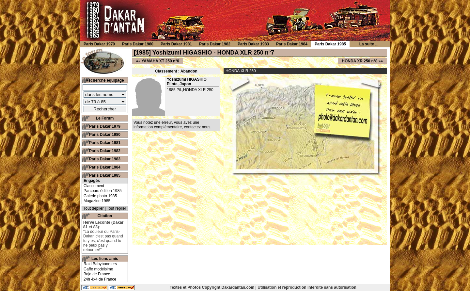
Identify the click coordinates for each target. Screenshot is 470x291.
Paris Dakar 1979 (104, 126)
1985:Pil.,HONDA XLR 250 (190, 90)
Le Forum (105, 118)
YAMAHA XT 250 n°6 (160, 61)
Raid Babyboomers (100, 264)
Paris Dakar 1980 (104, 134)
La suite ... (369, 44)
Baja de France (97, 274)
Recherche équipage (105, 80)
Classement (94, 186)
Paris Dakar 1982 (104, 151)
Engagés (92, 180)
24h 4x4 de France (100, 279)
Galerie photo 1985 (100, 196)
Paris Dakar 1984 (104, 167)
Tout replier (116, 208)
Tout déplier (94, 208)
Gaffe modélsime (98, 269)
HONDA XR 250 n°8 (359, 61)
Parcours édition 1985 (103, 190)
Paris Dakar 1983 (104, 159)
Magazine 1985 (97, 201)
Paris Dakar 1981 (104, 142)
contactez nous (197, 127)
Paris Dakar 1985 (104, 175)
